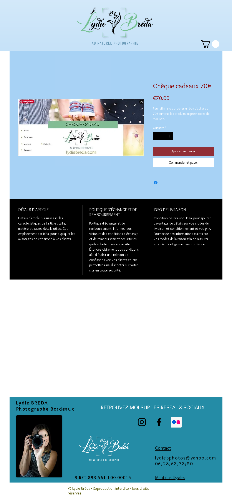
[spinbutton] (163, 136)
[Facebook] (159, 422)
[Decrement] (156, 136)
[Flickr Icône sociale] (176, 422)
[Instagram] (141, 422)
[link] (210, 44)
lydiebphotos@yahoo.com (185, 458)
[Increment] (169, 136)
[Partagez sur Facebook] (155, 182)
